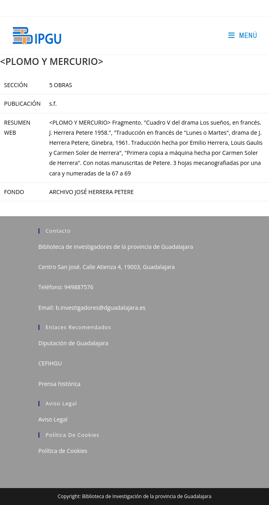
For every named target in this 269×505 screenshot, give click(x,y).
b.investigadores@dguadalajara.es (101, 307)
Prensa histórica (59, 384)
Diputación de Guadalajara (73, 343)
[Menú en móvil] (242, 35)
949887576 (78, 287)
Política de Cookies (63, 451)
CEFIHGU (50, 363)
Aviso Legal (52, 419)
